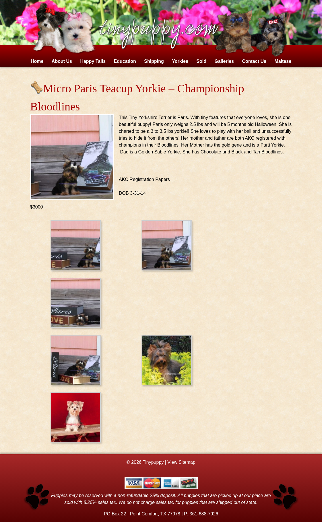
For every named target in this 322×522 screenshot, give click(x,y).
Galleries (224, 61)
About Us (62, 61)
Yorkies (180, 61)
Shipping (154, 61)
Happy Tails (93, 61)
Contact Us (254, 61)
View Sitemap (181, 462)
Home (37, 61)
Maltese (282, 61)
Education (125, 61)
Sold (201, 61)
